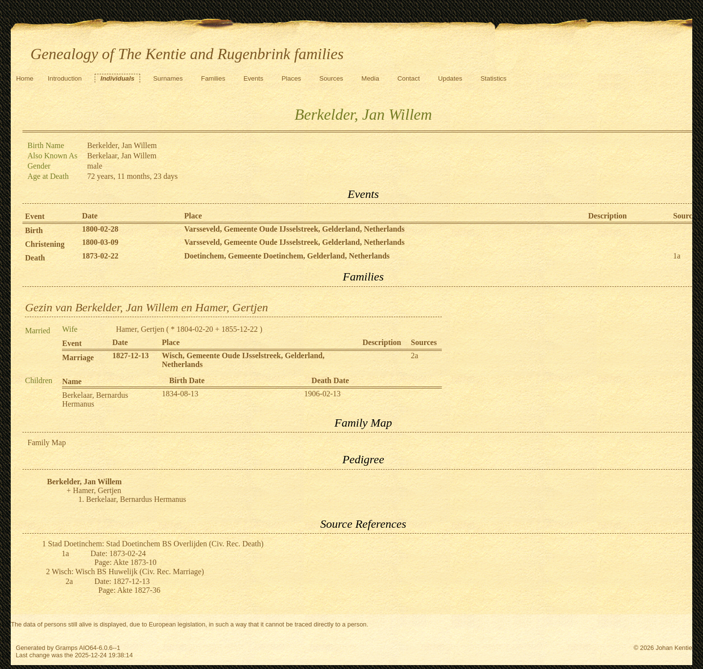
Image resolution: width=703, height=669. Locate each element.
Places (291, 78)
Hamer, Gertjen (140, 329)
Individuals (118, 78)
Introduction (65, 78)
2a (414, 355)
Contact (408, 78)
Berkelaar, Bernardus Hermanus (136, 499)
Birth (33, 230)
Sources (331, 78)
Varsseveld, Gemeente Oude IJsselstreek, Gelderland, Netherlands (294, 229)
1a (677, 256)
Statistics (493, 78)
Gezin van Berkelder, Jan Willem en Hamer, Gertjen (146, 307)
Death (35, 258)
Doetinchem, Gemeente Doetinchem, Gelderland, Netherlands (287, 256)
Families (213, 78)
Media (370, 78)
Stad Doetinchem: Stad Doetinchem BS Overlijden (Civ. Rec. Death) (156, 544)
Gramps (66, 647)
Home (25, 78)
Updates (450, 78)
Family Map (46, 442)
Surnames (168, 78)
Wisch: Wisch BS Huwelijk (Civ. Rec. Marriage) (128, 571)
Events (254, 78)
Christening (44, 244)
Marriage (78, 357)
